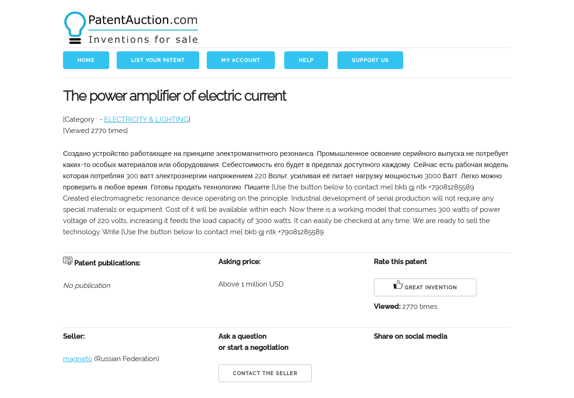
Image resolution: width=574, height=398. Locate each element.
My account (240, 60)
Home (86, 60)
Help (306, 60)
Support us (370, 60)
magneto (77, 359)
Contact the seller (265, 373)
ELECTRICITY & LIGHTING (146, 119)
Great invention (425, 285)
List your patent (158, 60)
